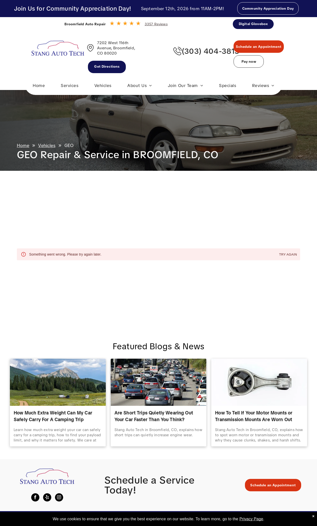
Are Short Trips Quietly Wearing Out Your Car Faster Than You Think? (153, 416)
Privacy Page (251, 519)
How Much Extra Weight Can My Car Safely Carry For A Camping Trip (53, 416)
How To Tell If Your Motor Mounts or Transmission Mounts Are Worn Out (253, 416)
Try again (288, 255)
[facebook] (35, 498)
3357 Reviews (156, 24)
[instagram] (59, 498)
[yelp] (47, 498)
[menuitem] (38, 87)
